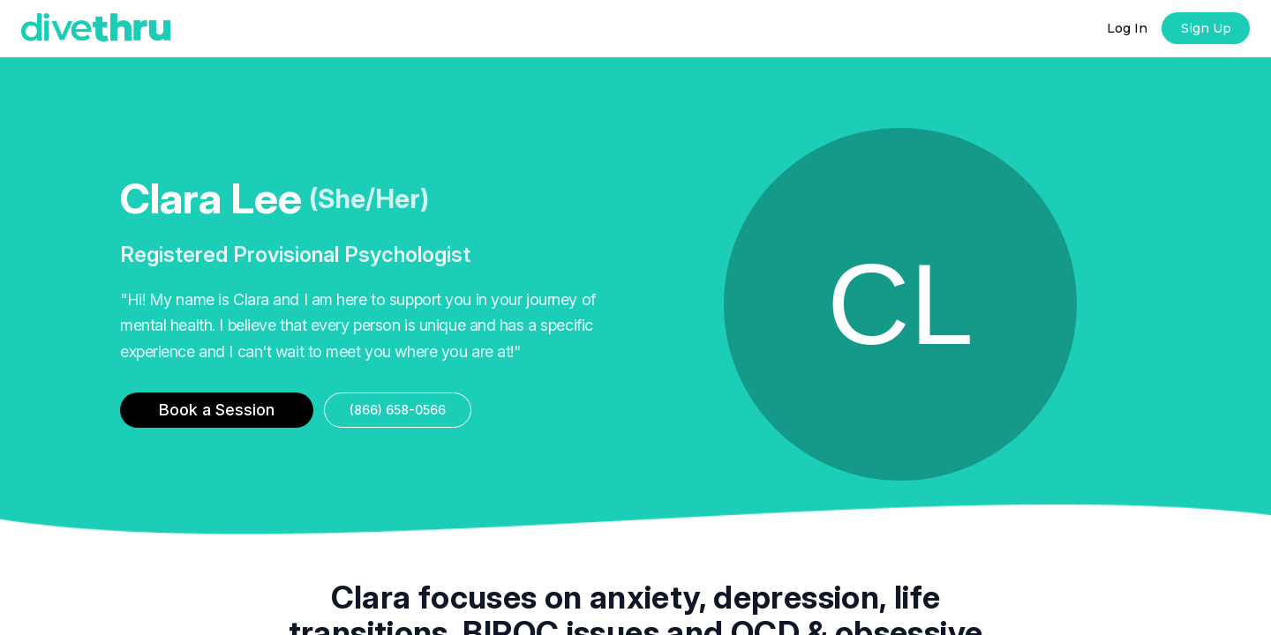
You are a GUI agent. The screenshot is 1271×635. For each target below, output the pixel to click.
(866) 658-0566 (398, 409)
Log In (1127, 28)
